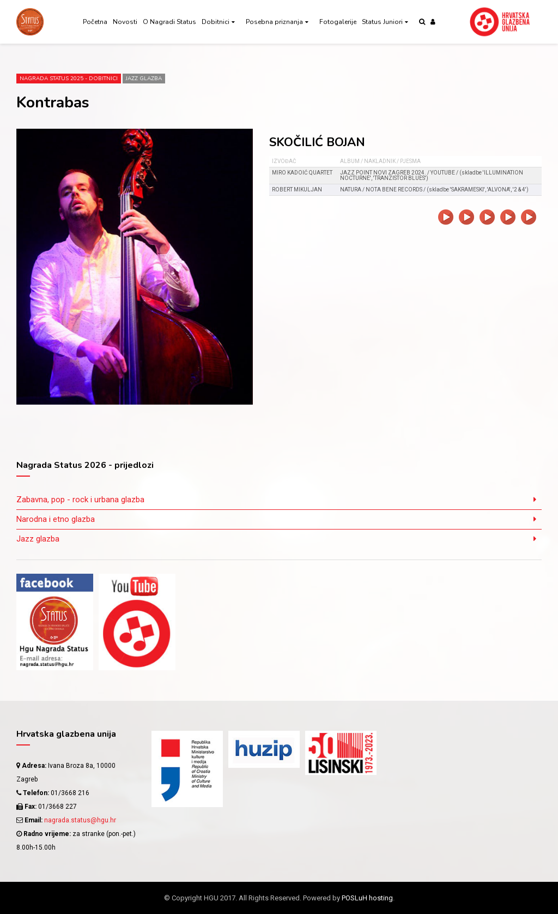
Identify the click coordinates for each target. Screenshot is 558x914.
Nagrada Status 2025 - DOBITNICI (69, 78)
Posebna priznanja (274, 21)
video (445, 217)
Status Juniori (382, 21)
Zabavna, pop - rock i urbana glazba (80, 499)
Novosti (125, 21)
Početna (95, 21)
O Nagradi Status (169, 21)
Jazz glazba (144, 78)
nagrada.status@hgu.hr (80, 820)
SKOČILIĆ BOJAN (317, 142)
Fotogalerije (337, 21)
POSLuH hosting (367, 898)
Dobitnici (215, 21)
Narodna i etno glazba (55, 519)
